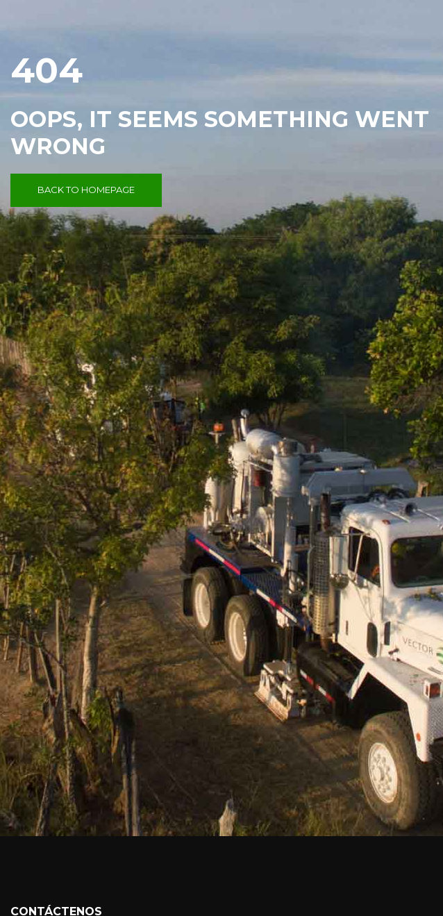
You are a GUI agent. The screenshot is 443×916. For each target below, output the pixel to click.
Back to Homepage (86, 189)
